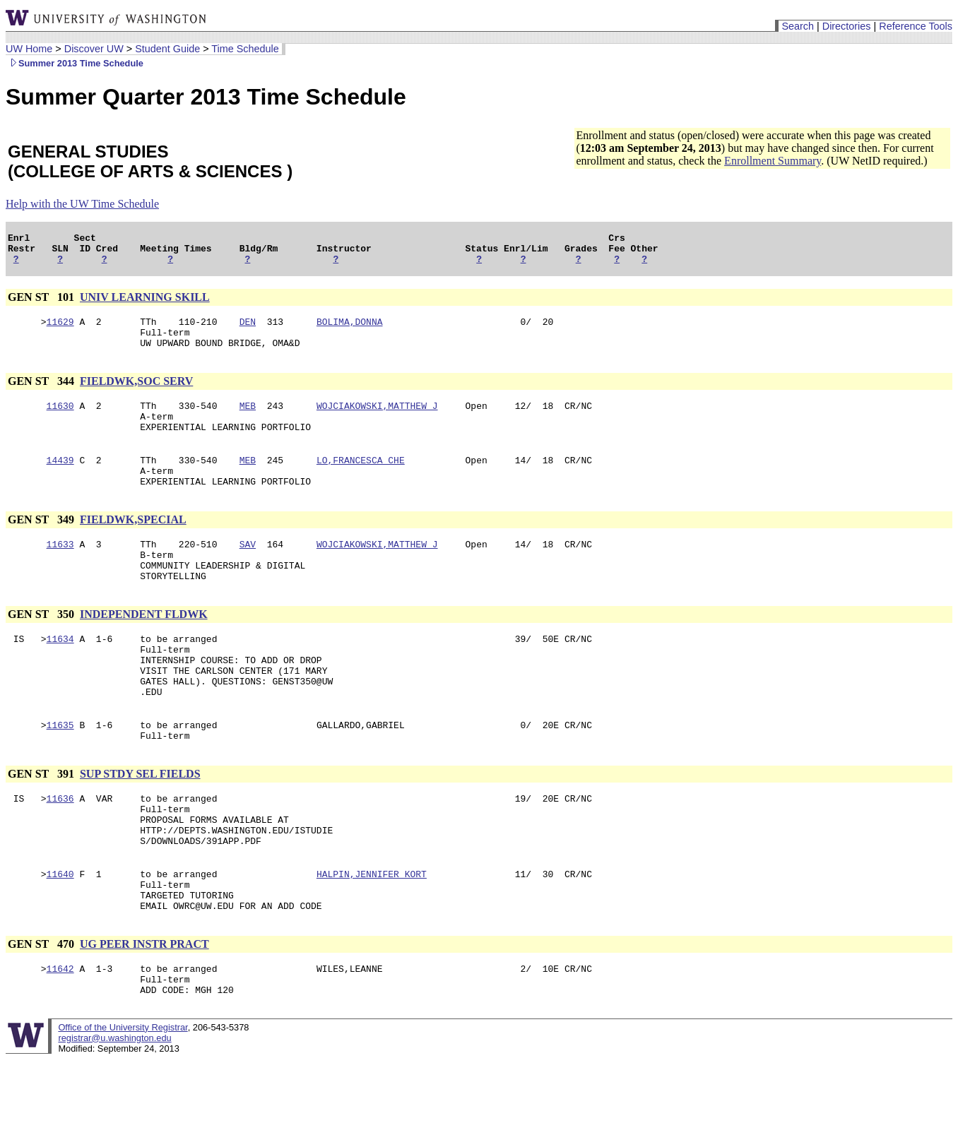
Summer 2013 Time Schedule (74, 63)
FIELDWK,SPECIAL (133, 545)
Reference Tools (915, 26)
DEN (248, 329)
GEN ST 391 (42, 825)
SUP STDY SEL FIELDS (140, 825)
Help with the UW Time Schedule (82, 204)
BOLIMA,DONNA (350, 329)
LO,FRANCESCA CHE (361, 481)
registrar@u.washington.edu (114, 1114)
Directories (846, 26)
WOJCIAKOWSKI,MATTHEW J (377, 420)
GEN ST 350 (42, 648)
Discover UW (94, 48)
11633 (60, 571)
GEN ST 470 (42, 1014)
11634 (60, 674)
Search (797, 26)
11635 (60, 773)
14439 (60, 481)
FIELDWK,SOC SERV (136, 394)
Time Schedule (244, 48)
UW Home (29, 48)
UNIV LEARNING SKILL (145, 303)
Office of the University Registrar (122, 1103)
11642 (60, 1040)
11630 (60, 420)
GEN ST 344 (42, 394)
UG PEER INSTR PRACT (144, 1014)
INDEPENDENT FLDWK (144, 648)
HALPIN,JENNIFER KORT (372, 937)
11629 (60, 329)
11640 (60, 937)
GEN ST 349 (42, 545)
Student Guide (167, 48)
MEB (248, 420)
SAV (248, 571)
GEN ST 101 (42, 303)
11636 (60, 851)
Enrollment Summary (772, 161)
